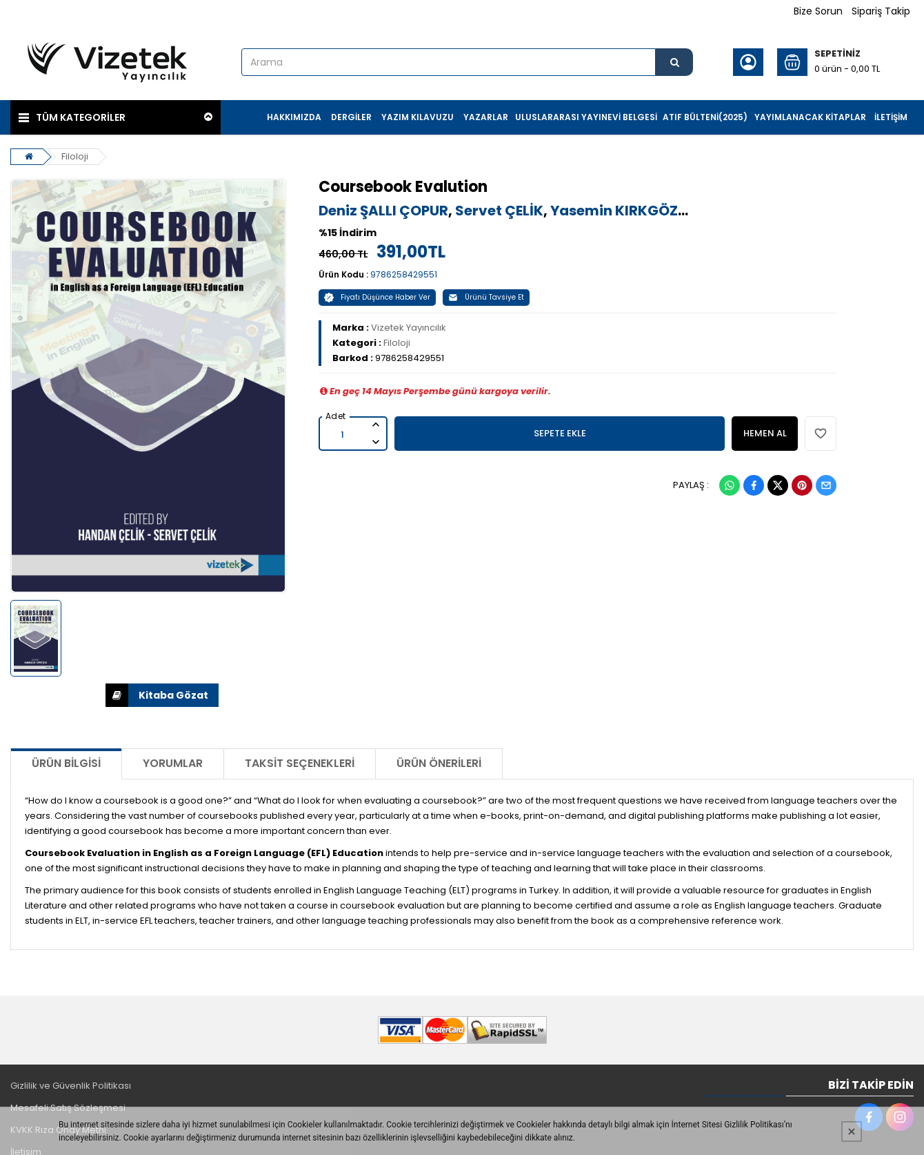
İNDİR (117, 695)
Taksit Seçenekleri (299, 763)
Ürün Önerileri (438, 763)
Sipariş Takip (881, 11)
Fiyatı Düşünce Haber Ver (377, 297)
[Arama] (674, 62)
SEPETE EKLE (560, 433)
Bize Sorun (818, 11)
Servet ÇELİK (499, 210)
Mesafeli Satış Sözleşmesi (67, 1107)
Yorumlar (173, 763)
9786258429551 (403, 274)
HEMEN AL (765, 433)
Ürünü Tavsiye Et (486, 297)
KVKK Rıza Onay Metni (58, 1129)
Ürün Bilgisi (66, 763)
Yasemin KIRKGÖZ (614, 210)
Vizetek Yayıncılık (408, 327)
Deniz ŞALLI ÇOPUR (383, 210)
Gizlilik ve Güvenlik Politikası (70, 1085)
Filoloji (74, 156)
